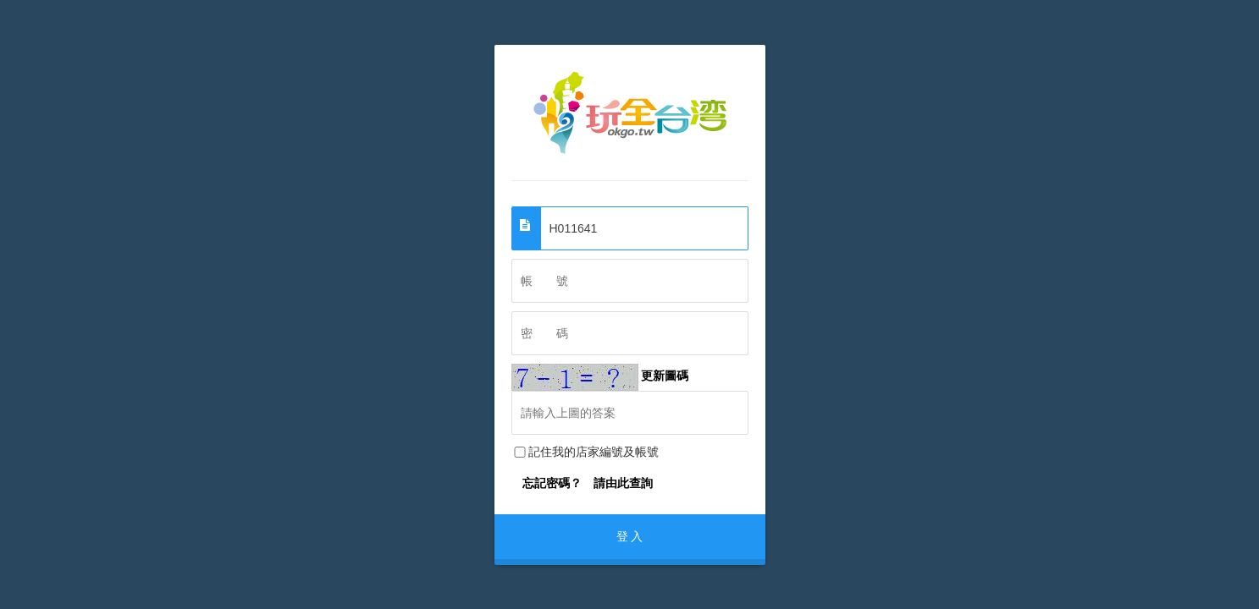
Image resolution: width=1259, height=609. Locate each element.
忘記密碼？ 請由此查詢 (587, 483)
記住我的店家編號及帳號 (585, 451)
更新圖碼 (600, 375)
